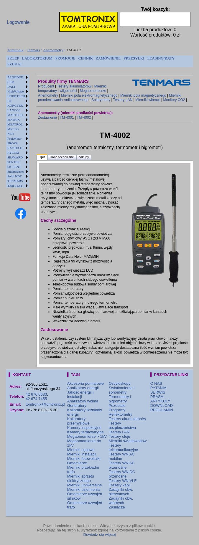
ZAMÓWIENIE (108, 58)
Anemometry (53, 50)
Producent (46, 86)
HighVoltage (15, 91)
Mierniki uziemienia (83, 489)
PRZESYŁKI (134, 58)
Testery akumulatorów (74, 86)
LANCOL (14, 110)
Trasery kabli (120, 485)
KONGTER (15, 105)
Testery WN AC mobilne (122, 456)
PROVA (12, 143)
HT (9, 101)
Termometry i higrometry (120, 398)
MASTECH (15, 115)
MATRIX (13, 119)
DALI (11, 86)
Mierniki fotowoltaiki (84, 458)
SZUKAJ (14, 64)
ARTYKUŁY (160, 401)
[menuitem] (13, 58)
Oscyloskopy (120, 383)
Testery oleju (119, 436)
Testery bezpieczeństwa (122, 425)
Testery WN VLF (123, 480)
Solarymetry (100, 100)
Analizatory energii (83, 388)
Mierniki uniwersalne (84, 485)
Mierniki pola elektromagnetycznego (89, 95)
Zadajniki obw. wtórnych (121, 500)
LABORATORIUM (37, 58)
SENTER (13, 162)
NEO (10, 134)
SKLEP (13, 58)
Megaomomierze (93, 91)
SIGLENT (14, 167)
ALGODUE (15, 77)
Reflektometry (120, 414)
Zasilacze (117, 507)
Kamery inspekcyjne (84, 427)
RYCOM (13, 152)
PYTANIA (158, 388)
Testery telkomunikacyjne (123, 447)
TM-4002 (84, 117)
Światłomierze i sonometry (121, 390)
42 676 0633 (36, 394)
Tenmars (33, 50)
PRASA (156, 396)
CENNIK (85, 58)
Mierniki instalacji (81, 454)
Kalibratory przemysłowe (78, 421)
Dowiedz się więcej (99, 534)
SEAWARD (15, 157)
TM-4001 (67, 117)
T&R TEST (14, 185)
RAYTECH (14, 148)
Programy (117, 410)
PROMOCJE (65, 58)
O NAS (156, 383)
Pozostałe (117, 405)
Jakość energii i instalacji (80, 394)
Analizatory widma (82, 401)
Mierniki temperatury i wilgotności (72, 88)
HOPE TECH (16, 96)
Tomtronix (15, 50)
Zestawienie (47, 117)
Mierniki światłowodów (128, 441)
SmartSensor (15, 171)
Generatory (76, 405)
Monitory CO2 (174, 100)
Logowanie (18, 22)
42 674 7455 (36, 399)
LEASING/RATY (161, 58)
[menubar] (99, 61)
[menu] (17, 131)
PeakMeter (14, 138)
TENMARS (15, 181)
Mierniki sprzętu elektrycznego (80, 478)
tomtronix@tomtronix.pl (45, 404)
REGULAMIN (161, 410)
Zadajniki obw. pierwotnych (121, 491)
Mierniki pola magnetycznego (143, 95)
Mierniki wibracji (147, 100)
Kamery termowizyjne (85, 432)
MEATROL (15, 124)
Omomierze (77, 463)
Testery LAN (122, 100)
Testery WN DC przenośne (122, 474)
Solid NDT (14, 176)
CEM (10, 82)
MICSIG (13, 129)
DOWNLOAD (161, 405)
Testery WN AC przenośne (122, 465)
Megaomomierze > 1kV (87, 436)
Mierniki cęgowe (81, 449)
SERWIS (157, 392)
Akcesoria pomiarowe (85, 383)
